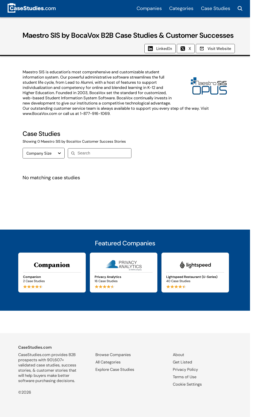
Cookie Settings (187, 384)
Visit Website (215, 48)
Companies (149, 8)
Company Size (43, 153)
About (178, 354)
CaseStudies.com (35, 347)
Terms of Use (184, 376)
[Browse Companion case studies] (52, 273)
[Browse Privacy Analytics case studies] (123, 273)
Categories (181, 8)
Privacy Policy (185, 369)
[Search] (102, 153)
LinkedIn (160, 48)
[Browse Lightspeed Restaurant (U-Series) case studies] (195, 273)
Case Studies (215, 8)
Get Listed (182, 362)
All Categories (108, 362)
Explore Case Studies (114, 369)
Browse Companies (113, 354)
